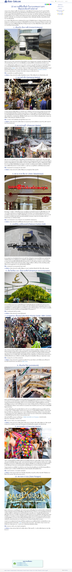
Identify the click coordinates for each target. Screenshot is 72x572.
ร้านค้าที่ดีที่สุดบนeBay (21, 562)
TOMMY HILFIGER (27, 417)
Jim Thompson (35, 417)
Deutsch (28, 570)
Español (8, 570)
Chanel (13, 68)
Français (31, 570)
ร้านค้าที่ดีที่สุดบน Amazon (22, 564)
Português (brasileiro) (14, 570)
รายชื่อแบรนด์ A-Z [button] (60, 6)
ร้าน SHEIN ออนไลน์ (59, 1)
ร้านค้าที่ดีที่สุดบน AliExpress (22, 565)
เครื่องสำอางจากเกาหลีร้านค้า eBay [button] (60, 11)
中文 (33, 570)
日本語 (36, 570)
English (66, 1)
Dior (20, 522)
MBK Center (25, 361)
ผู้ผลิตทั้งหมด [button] (60, 4)
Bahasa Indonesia (19, 570)
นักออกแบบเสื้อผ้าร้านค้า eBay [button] (60, 14)
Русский (24, 570)
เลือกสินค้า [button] (60, 8)
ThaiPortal (66, 570)
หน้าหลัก (52, 1)
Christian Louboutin (42, 69)
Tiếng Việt (39, 570)
